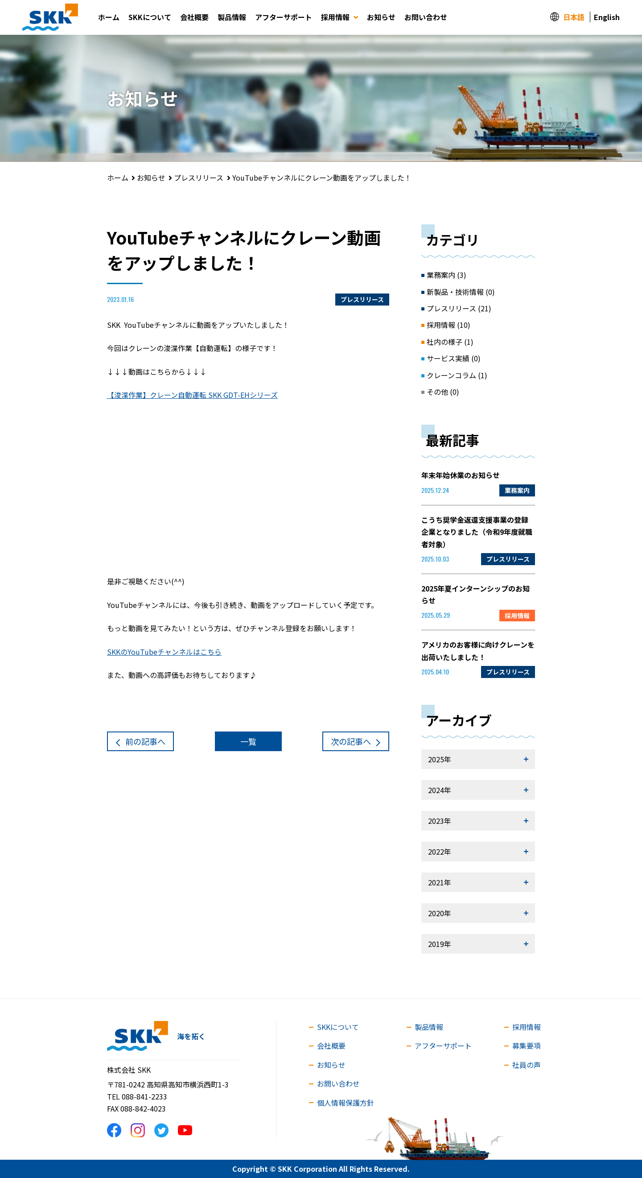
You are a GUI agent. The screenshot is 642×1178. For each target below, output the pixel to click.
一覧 (248, 741)
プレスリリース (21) (459, 308)
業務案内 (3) (446, 274)
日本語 (573, 17)
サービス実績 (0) (454, 358)
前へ (145, 741)
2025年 (439, 759)
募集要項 (526, 1045)
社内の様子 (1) (450, 341)
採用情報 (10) (448, 324)
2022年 (439, 851)
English (607, 17)
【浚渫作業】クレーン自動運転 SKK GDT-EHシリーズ (192, 394)
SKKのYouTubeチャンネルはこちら (164, 651)
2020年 (439, 913)
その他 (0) (443, 391)
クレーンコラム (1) (457, 375)
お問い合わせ (425, 17)
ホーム (108, 17)
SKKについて (149, 17)
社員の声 (526, 1064)
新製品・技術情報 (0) (461, 291)
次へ (351, 741)
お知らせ (381, 17)
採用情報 (339, 17)
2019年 (439, 943)
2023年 (439, 820)
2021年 (439, 882)
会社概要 (194, 17)
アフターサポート (283, 17)
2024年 (439, 790)
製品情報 (232, 17)
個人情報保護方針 (345, 1102)
